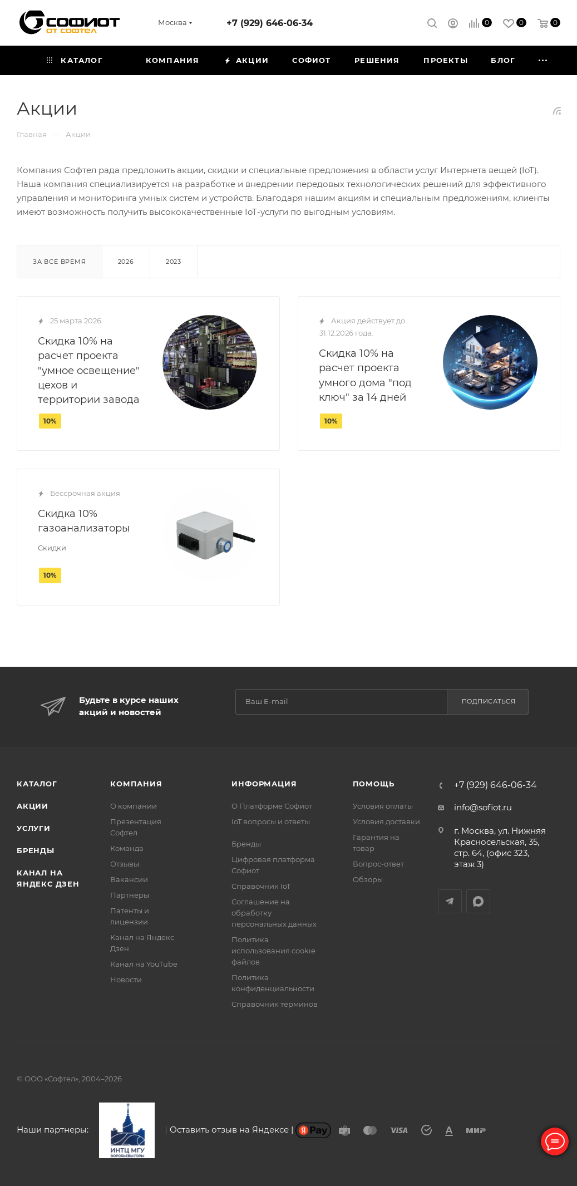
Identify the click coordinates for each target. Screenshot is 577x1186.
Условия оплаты (383, 805)
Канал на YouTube (143, 963)
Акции (32, 805)
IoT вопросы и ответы (270, 821)
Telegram (450, 901)
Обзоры (368, 879)
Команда (127, 848)
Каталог (37, 783)
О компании (133, 805)
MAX (478, 901)
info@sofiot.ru (483, 807)
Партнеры (129, 894)
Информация (264, 783)
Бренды (36, 850)
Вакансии (129, 879)
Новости (126, 979)
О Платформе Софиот (271, 805)
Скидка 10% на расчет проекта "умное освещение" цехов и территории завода (89, 370)
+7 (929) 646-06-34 (269, 23)
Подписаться (489, 701)
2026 (126, 261)
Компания (136, 783)
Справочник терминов (274, 1004)
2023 (173, 261)
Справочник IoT (260, 886)
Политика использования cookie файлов (273, 950)
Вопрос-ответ (378, 863)
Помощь (373, 783)
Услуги (34, 828)
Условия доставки (386, 821)
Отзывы (124, 863)
